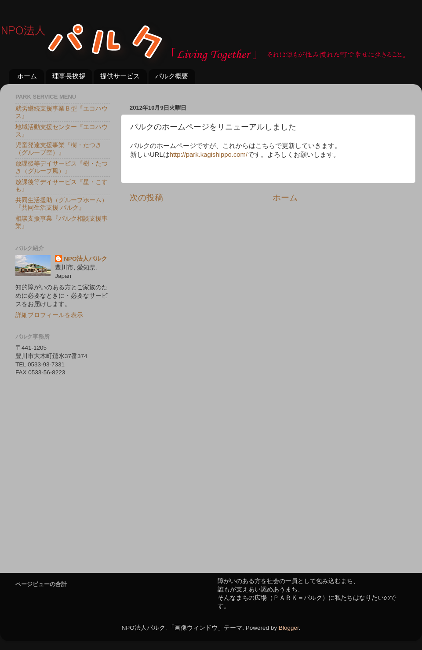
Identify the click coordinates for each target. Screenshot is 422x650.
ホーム (27, 76)
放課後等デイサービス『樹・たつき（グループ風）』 (61, 167)
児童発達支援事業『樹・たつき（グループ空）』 (58, 148)
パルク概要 (171, 76)
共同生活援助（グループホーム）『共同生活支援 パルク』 (61, 203)
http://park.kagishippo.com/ (208, 154)
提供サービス (120, 76)
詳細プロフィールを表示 (49, 315)
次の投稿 (146, 197)
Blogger (289, 627)
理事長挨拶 (68, 76)
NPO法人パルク (85, 258)
